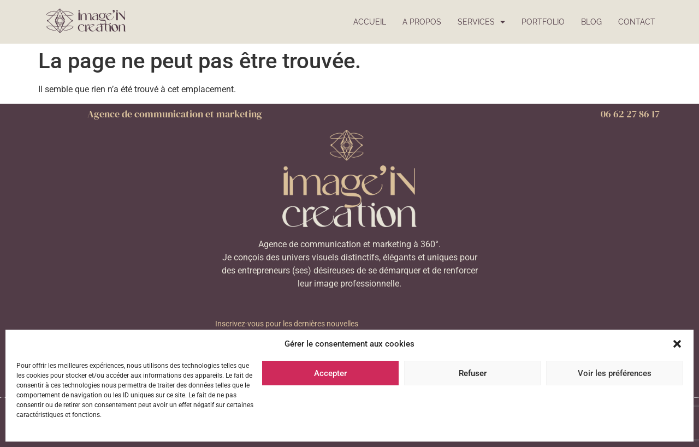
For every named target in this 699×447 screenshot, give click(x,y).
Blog (591, 21)
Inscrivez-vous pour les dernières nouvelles (286, 323)
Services (481, 22)
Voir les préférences (614, 373)
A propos (421, 21)
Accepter (330, 373)
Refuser (473, 373)
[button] (677, 343)
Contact (636, 21)
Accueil (369, 21)
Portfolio (543, 21)
